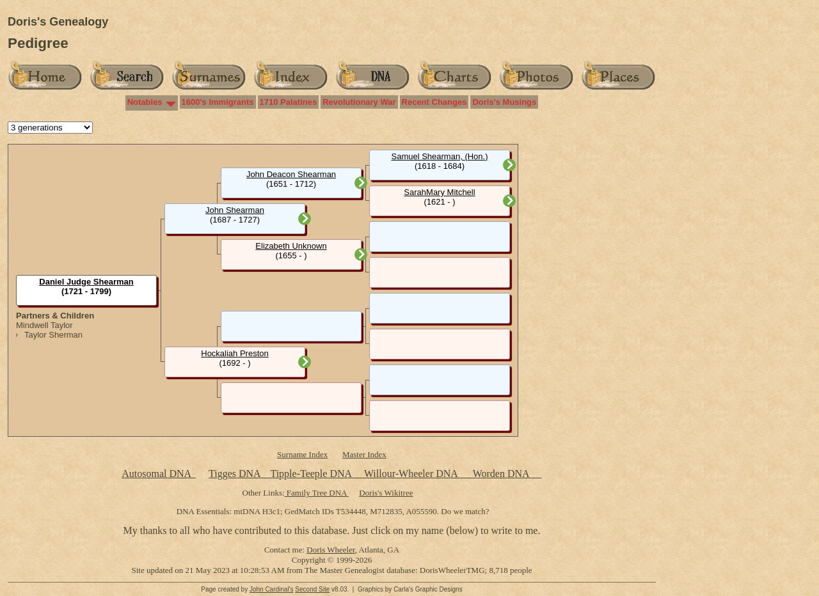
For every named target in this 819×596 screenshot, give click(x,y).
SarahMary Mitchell (439, 192)
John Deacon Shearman (291, 174)
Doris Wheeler (330, 549)
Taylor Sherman (53, 335)
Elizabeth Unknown (290, 246)
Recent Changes (434, 102)
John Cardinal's (272, 589)
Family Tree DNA (317, 493)
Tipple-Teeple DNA (310, 473)
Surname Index (302, 454)
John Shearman (234, 210)
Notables (145, 102)
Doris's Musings (504, 102)
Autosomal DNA (159, 473)
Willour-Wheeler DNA (412, 473)
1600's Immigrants (218, 102)
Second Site (312, 589)
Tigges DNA (234, 473)
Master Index (364, 454)
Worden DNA (502, 473)
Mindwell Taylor (44, 325)
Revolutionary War (358, 102)
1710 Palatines (288, 102)
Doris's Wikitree (386, 493)
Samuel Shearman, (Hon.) (439, 156)
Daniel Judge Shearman (86, 281)
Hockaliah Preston (235, 353)
